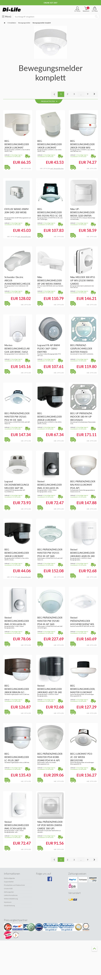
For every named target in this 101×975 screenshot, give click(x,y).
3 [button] (74, 94)
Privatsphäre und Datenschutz (14, 885)
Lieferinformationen (11, 895)
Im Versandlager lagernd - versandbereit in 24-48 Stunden (13, 155)
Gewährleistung (9, 906)
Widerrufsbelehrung (11, 899)
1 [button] (61, 94)
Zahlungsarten (9, 892)
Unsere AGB (8, 888)
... (81, 94)
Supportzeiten (9, 882)
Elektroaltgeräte (9, 878)
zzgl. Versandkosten (57, 168)
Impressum (7, 902)
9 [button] (87, 94)
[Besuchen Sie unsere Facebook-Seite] (50, 880)
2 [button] (67, 94)
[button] (94, 94)
